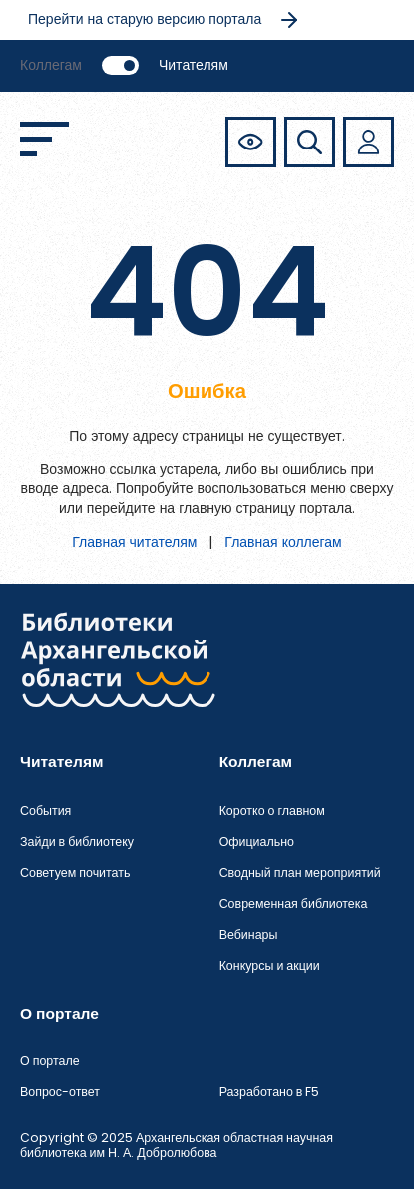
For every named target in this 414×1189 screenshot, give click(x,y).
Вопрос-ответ (60, 1091)
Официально (256, 841)
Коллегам (51, 65)
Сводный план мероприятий (300, 872)
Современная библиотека (293, 903)
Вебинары (248, 934)
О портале (50, 1060)
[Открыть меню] (44, 139)
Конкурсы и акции (269, 965)
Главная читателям (134, 542)
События (45, 810)
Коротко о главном (272, 810)
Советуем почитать (75, 872)
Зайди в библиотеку (77, 841)
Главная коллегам (282, 542)
